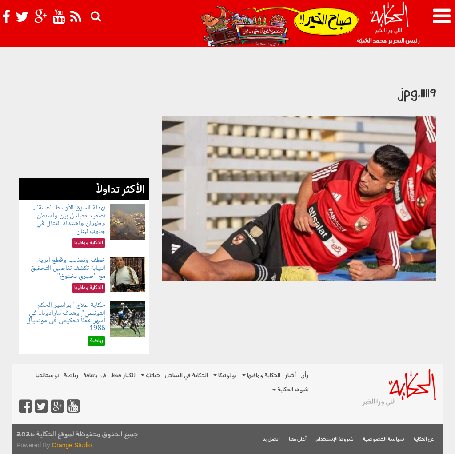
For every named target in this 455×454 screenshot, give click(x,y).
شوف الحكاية (290, 390)
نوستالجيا (47, 375)
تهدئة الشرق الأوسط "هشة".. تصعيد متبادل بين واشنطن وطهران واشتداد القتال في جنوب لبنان (68, 219)
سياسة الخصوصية (383, 439)
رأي (304, 375)
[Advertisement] (84, 122)
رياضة (71, 375)
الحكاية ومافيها (261, 375)
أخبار (290, 375)
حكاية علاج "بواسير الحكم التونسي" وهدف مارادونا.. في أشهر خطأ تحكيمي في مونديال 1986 (65, 317)
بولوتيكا (225, 375)
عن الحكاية (423, 439)
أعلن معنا (298, 439)
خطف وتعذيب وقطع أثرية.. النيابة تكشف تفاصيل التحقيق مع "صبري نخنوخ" (68, 268)
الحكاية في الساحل (186, 375)
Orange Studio (72, 445)
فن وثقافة (94, 375)
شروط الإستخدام (334, 439)
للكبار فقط (123, 375)
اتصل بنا (271, 439)
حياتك (150, 375)
